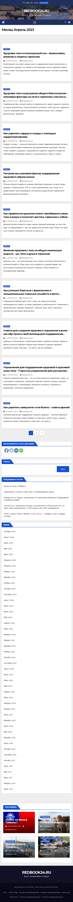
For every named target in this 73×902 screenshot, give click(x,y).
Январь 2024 (9, 572)
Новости (6, 49)
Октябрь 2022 (10, 657)
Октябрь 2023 (10, 589)
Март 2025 (8, 554)
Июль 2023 (8, 606)
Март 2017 (8, 778)
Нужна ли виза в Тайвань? (15, 486)
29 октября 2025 (14, 826)
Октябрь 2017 (9, 760)
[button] (65, 22)
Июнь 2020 (8, 726)
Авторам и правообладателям (29, 892)
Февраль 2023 (10, 635)
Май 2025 (8, 549)
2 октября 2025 (48, 826)
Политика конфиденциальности (30, 897)
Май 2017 (8, 772)
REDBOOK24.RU (36, 11)
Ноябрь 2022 (9, 652)
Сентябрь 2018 (10, 755)
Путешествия (10, 816)
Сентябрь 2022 (10, 663)
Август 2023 (9, 600)
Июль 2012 (8, 789)
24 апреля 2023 (12, 141)
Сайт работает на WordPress (24, 887)
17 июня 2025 (48, 851)
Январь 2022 (9, 709)
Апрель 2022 (9, 692)
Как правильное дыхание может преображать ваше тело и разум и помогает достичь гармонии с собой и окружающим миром (36, 217)
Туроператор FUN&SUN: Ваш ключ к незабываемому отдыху (29, 492)
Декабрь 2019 (9, 738)
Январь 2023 (9, 640)
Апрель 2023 (9, 623)
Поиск (6, 461)
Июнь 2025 (8, 543)
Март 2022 (8, 697)
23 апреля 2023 (12, 221)
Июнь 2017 (8, 766)
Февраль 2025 (10, 560)
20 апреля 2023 (12, 338)
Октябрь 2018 (9, 749)
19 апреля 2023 (12, 411)
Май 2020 (8, 732)
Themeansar (54, 887)
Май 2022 (8, 686)
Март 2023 (8, 629)
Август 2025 (9, 537)
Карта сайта (66, 892)
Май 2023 (8, 617)
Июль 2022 (8, 675)
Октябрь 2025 (10, 531)
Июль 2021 (8, 715)
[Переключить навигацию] (35, 22)
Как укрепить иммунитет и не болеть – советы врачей (36, 407)
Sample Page (13, 892)
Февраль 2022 (10, 703)
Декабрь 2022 (10, 646)
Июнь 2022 (8, 680)
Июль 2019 (8, 743)
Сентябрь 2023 (10, 594)
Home (5, 892)
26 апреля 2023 (12, 101)
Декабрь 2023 (10, 577)
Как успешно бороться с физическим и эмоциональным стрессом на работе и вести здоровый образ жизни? (31, 294)
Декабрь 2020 (10, 720)
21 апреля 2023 (12, 298)
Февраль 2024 (10, 566)
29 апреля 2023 (12, 61)
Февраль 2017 (9, 783)
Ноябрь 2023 (9, 583)
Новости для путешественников (51, 838)
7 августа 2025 (14, 851)
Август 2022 (9, 669)
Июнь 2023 (8, 612)
